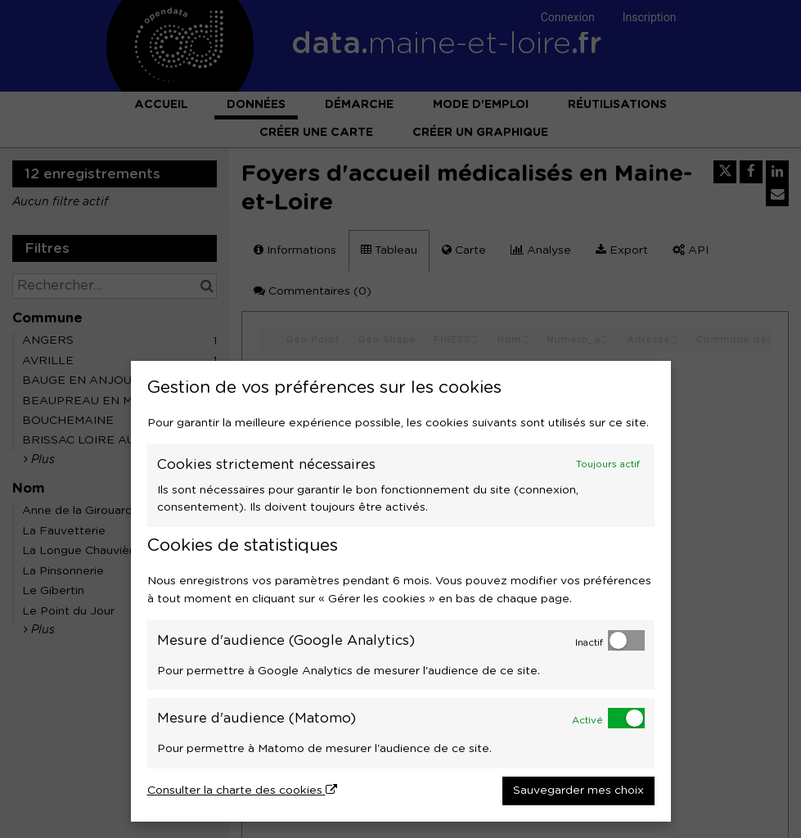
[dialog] (401, 591)
